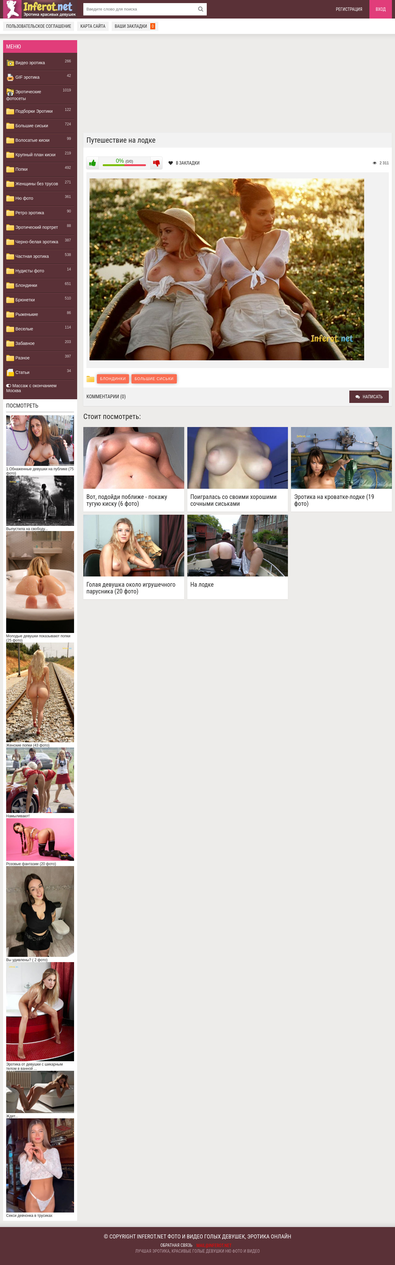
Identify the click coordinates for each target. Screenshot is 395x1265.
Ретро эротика (25, 213)
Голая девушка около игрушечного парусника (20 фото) (131, 588)
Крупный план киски (31, 155)
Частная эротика (27, 257)
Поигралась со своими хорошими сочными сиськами (233, 500)
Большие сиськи (27, 126)
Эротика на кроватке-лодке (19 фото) (334, 500)
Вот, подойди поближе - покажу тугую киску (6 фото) (126, 500)
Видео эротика (25, 63)
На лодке (202, 584)
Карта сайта (92, 26)
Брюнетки (20, 300)
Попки (16, 169)
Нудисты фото (25, 271)
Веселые (19, 329)
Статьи (17, 373)
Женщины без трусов (32, 184)
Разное (18, 358)
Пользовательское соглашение (38, 26)
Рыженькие (22, 315)
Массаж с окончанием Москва (31, 388)
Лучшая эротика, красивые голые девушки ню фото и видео (197, 1251)
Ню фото (19, 199)
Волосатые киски (27, 140)
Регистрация (349, 9)
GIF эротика (23, 77)
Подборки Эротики (29, 111)
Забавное (20, 344)
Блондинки (21, 286)
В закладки (184, 163)
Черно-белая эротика (32, 242)
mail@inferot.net (214, 1245)
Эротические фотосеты (23, 94)
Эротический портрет (32, 228)
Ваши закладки (135, 26)
